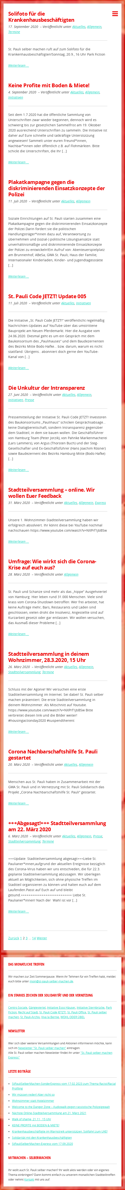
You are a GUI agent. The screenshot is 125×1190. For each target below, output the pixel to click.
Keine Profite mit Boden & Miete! (48, 85)
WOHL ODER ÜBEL (72, 1017)
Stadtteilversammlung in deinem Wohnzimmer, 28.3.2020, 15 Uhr (48, 657)
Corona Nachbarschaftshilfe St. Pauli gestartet (52, 754)
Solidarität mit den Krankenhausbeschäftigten (42, 1137)
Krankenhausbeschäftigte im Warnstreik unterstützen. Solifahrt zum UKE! (60, 1131)
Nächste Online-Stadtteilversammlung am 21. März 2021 (49, 1113)
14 (34, 938)
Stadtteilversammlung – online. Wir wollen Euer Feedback (51, 492)
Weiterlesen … (18, 65)
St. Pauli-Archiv (30, 1017)
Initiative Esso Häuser (61, 1007)
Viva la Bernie (50, 1017)
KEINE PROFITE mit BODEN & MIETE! (35, 1125)
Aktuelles (78, 26)
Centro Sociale (17, 1007)
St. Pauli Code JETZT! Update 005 (47, 296)
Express (100, 502)
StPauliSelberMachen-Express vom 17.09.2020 (42, 1144)
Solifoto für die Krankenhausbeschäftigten (41, 16)
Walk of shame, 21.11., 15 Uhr (31, 1119)
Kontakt (29, 1179)
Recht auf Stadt (28, 1012)
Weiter (42, 938)
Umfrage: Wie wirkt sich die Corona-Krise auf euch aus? (52, 564)
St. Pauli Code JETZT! (52, 1012)
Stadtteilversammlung (24, 672)
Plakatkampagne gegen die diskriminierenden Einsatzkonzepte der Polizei (56, 188)
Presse (29, 400)
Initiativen (15, 97)
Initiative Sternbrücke (91, 1007)
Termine (14, 32)
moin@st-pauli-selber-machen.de (51, 981)
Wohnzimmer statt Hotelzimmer (33, 1100)
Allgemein (94, 26)
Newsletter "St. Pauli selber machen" (42, 1048)
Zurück (13, 938)
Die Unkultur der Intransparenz (46, 387)
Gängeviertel (37, 1007)
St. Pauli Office (76, 1012)
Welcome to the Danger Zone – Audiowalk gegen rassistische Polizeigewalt (61, 1107)
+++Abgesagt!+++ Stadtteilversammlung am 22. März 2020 (57, 826)
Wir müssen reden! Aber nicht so (33, 1094)
